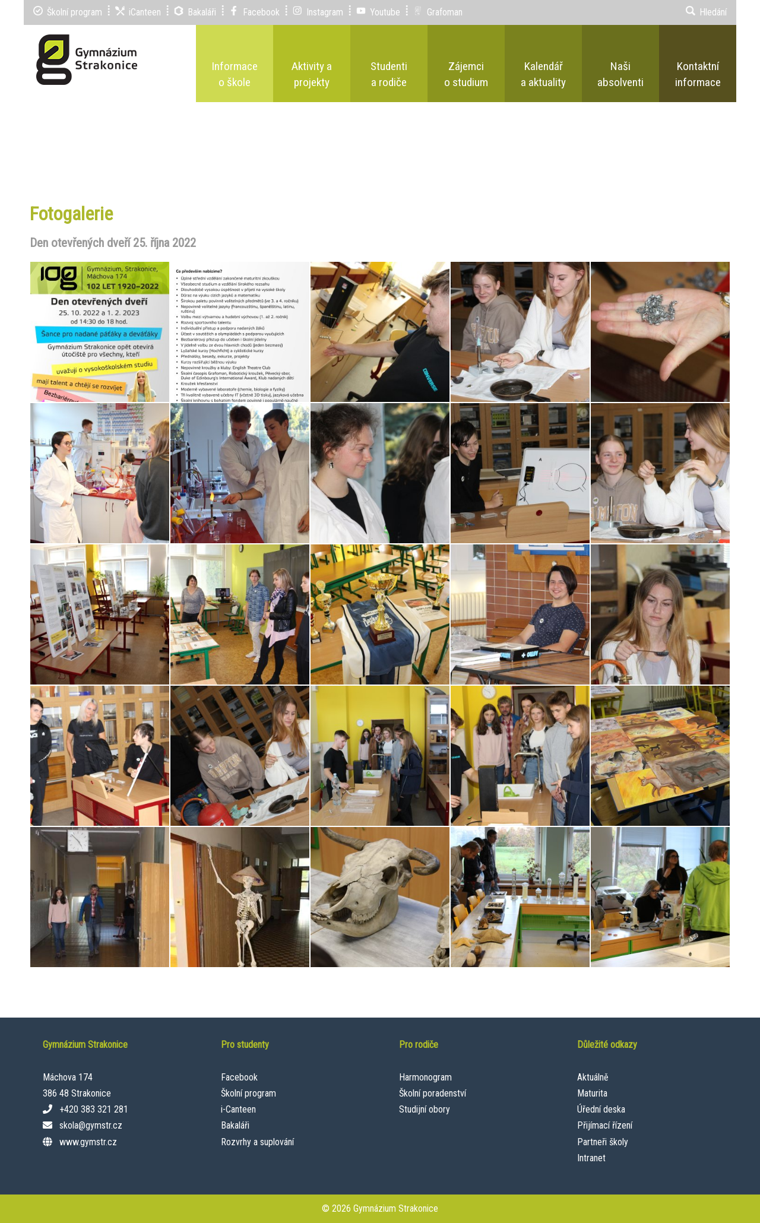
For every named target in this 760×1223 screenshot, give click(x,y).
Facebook (239, 1077)
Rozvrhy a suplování (257, 1142)
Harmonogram (425, 1077)
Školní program (248, 1093)
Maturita (592, 1093)
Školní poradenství (432, 1093)
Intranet (591, 1158)
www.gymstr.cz (88, 1142)
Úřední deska (601, 1109)
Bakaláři (235, 1125)
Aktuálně (593, 1077)
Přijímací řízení (604, 1125)
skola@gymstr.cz (90, 1125)
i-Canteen (238, 1109)
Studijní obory (424, 1109)
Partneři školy (602, 1142)
